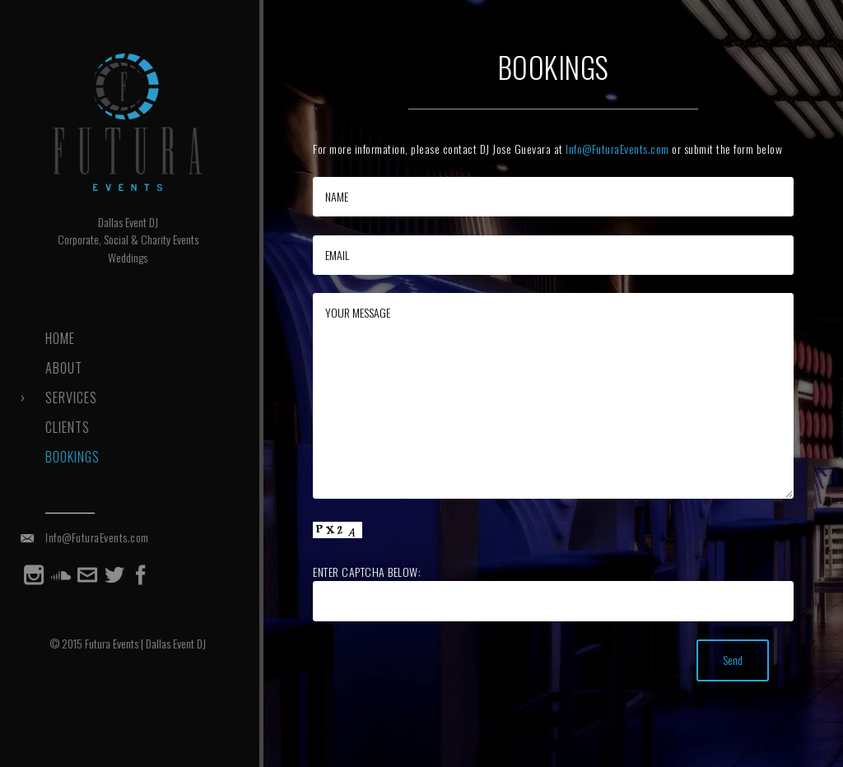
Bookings (70, 457)
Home (57, 338)
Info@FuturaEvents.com (95, 537)
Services (69, 397)
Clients (65, 427)
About (61, 368)
